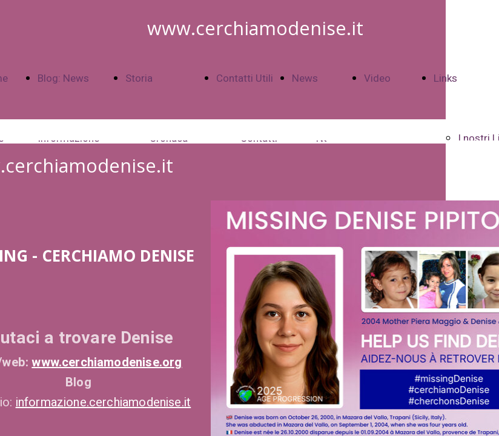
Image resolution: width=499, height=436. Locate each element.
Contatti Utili (244, 78)
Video (377, 78)
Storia (139, 78)
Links (445, 78)
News (305, 78)
